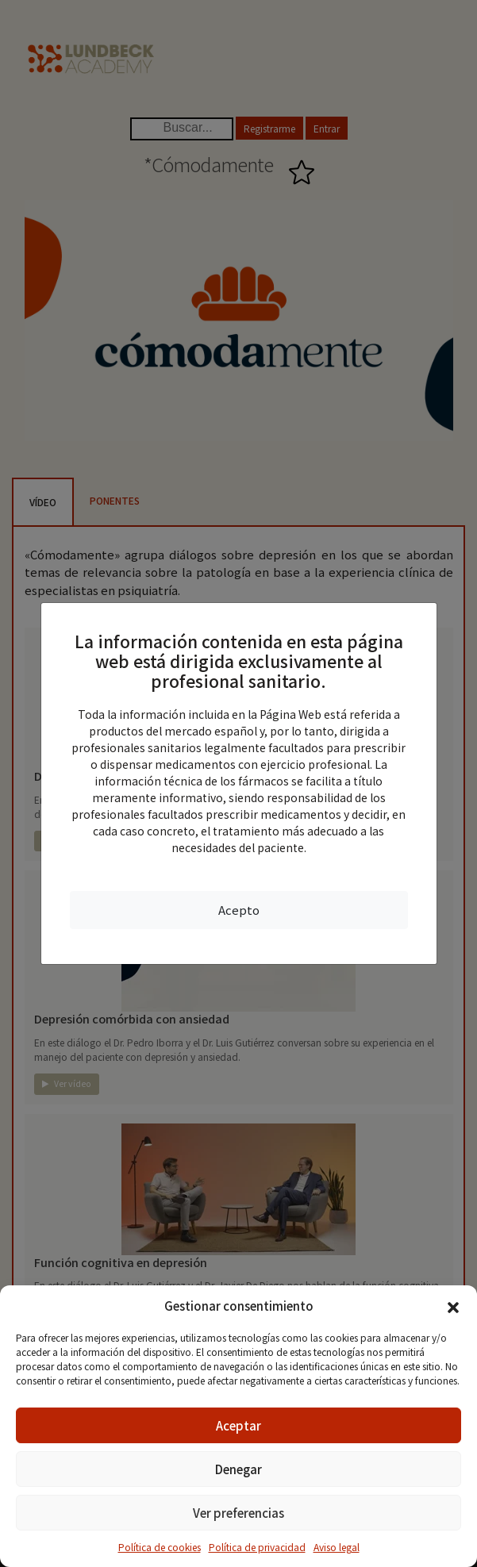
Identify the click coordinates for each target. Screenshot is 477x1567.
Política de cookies (159, 1547)
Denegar (238, 1469)
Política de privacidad (257, 1547)
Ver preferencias (238, 1512)
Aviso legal (337, 1547)
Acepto (239, 909)
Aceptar (238, 1425)
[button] (453, 1306)
